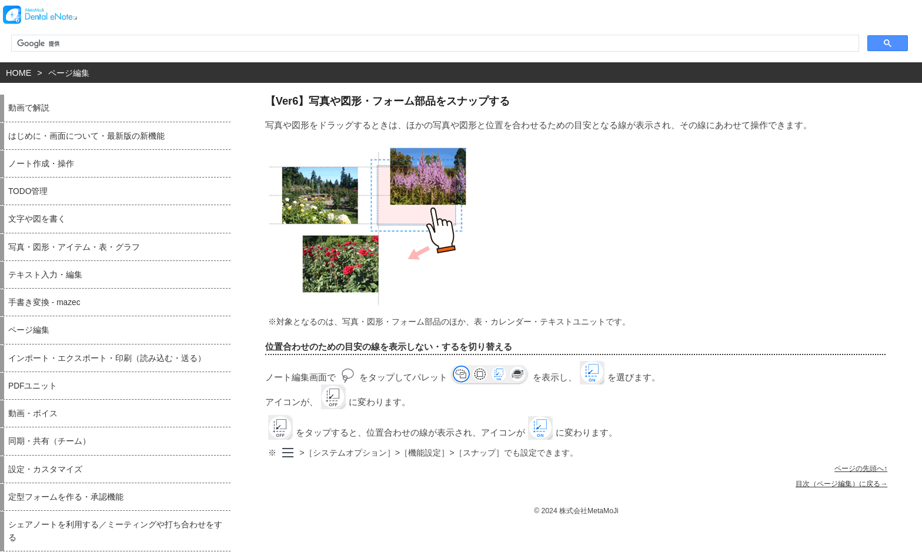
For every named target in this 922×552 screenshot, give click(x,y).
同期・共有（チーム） (49, 441)
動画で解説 (28, 107)
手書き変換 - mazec (44, 302)
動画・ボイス (33, 413)
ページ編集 (68, 73)
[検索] (434, 43)
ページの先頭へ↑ (860, 468)
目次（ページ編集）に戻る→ (841, 484)
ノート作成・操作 (41, 163)
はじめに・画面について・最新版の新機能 (86, 136)
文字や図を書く (37, 219)
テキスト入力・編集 (45, 274)
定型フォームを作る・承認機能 (65, 497)
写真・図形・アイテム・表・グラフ (74, 247)
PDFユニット (32, 386)
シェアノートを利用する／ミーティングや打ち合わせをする (115, 530)
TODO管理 (28, 191)
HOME (18, 73)
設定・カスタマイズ (45, 469)
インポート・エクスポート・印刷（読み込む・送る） (107, 358)
